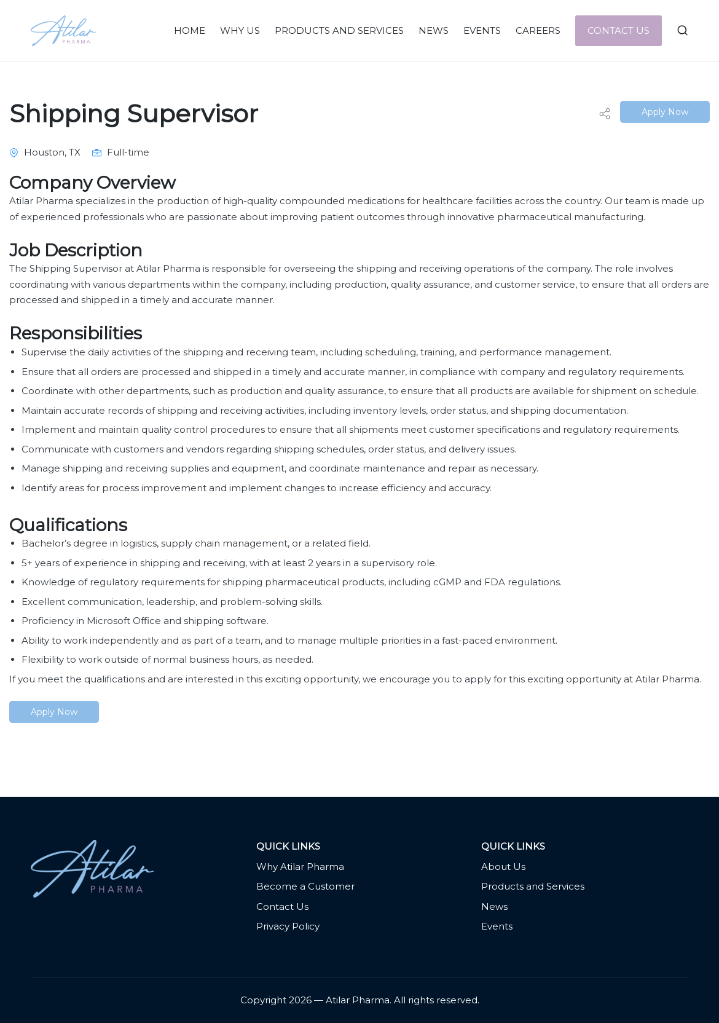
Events (497, 926)
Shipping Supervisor (133, 113)
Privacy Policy (288, 926)
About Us (503, 866)
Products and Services (532, 886)
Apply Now (665, 111)
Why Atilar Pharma (300, 866)
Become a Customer (305, 886)
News (494, 906)
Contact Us (282, 906)
